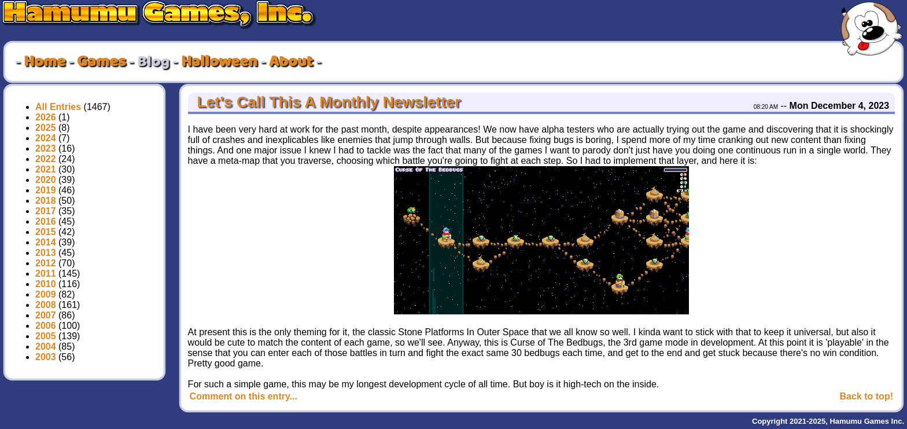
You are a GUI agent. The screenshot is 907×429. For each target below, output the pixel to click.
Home (44, 62)
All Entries (58, 107)
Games (101, 62)
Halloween (219, 62)
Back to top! (866, 396)
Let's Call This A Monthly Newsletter (327, 102)
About (291, 62)
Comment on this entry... (243, 396)
